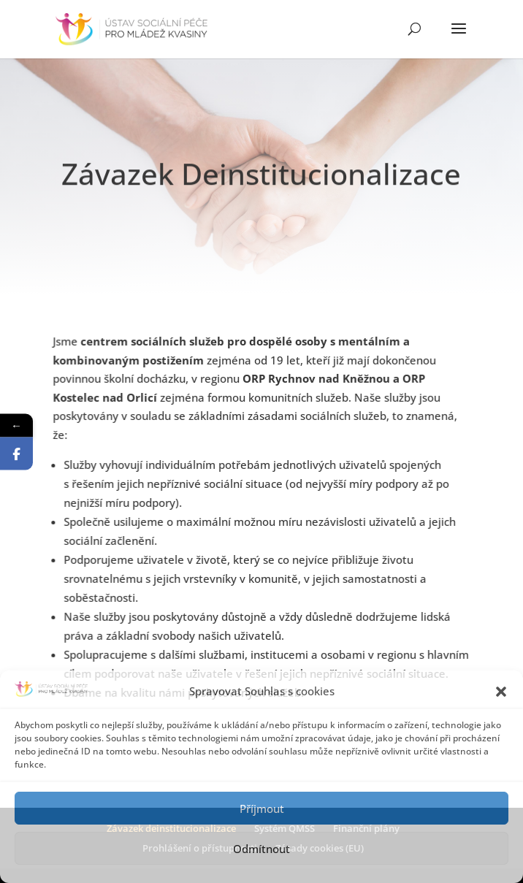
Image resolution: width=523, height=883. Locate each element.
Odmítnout (261, 848)
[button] (501, 691)
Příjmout (262, 808)
